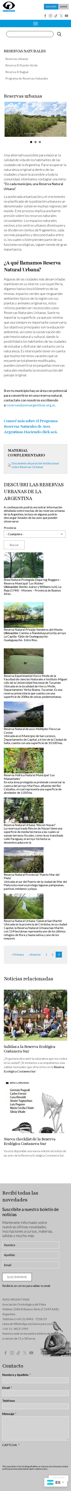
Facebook (45, 16)
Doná (63, 6)
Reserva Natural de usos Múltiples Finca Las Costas (32, 730)
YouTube (66, 16)
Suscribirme (17, 1277)
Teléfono (8, 1400)
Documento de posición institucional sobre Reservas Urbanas (35, 464)
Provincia (10, 527)
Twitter (61, 16)
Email (6, 1387)
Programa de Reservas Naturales (26, 78)
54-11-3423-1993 (16, 1328)
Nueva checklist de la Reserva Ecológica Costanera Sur (29, 1141)
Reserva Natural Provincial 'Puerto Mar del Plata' (31, 876)
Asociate (51, 6)
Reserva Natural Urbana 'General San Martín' (33, 921)
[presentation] (31, 1455)
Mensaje (8, 1413)
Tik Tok (56, 16)
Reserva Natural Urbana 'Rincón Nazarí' (30, 825)
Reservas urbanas (16, 58)
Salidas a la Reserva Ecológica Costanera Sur (29, 1049)
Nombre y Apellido (15, 1374)
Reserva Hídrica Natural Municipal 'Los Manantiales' (29, 776)
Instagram (50, 16)
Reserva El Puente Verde (21, 65)
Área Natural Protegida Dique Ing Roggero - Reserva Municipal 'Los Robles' (32, 581)
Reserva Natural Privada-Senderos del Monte (33, 629)
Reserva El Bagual (16, 72)
